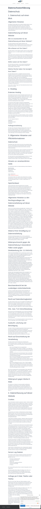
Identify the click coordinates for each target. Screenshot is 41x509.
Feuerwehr (18, 3)
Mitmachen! (26, 3)
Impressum (30, 507)
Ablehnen (27, 505)
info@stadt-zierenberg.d (14, 175)
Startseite (14, 3)
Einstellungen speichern (35, 505)
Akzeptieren (23, 505)
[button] (39, 495)
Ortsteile (22, 3)
